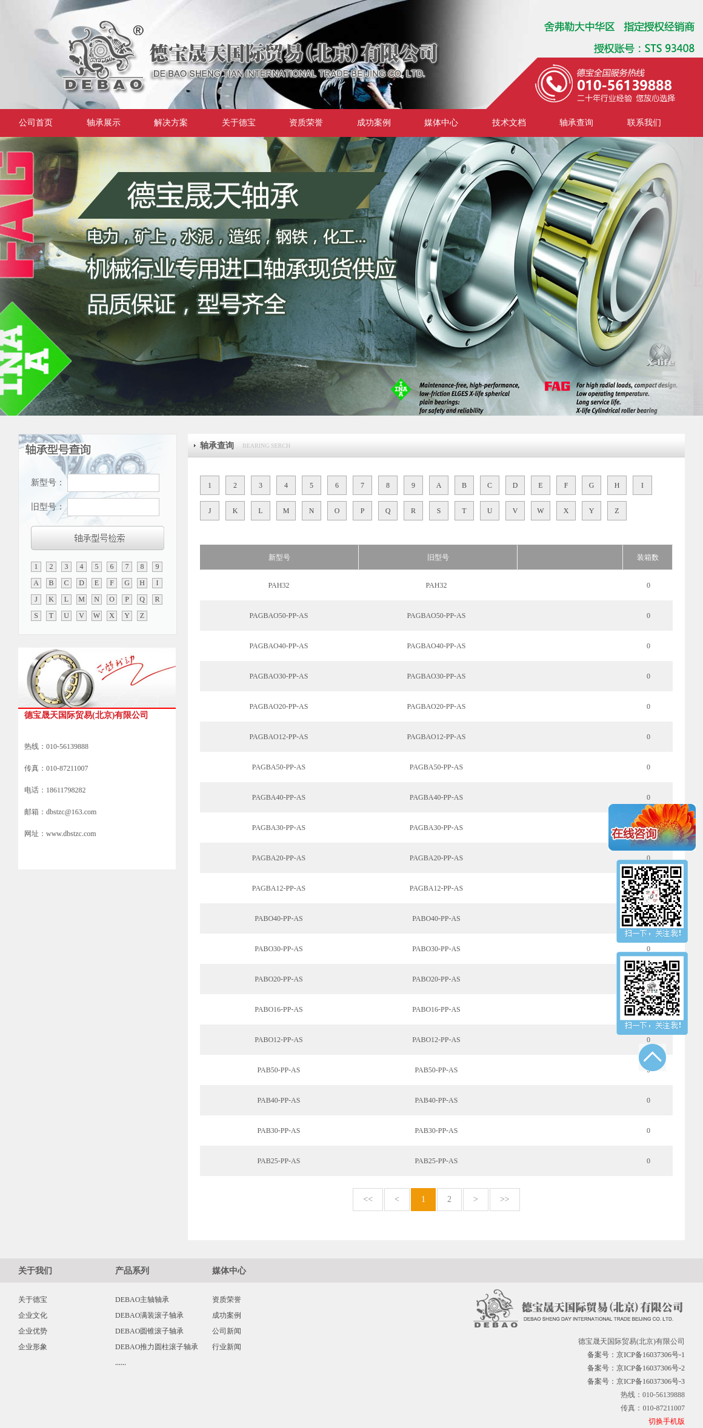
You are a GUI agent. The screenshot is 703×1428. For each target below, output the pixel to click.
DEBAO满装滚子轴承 (149, 1315)
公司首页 (36, 122)
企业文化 (32, 1315)
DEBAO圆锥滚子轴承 (149, 1331)
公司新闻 (226, 1331)
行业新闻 (226, 1347)
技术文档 (509, 122)
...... (120, 1362)
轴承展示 (104, 122)
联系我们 (644, 122)
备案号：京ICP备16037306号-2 (636, 1368)
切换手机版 (666, 1421)
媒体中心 (441, 122)
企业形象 (32, 1347)
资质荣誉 (306, 122)
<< (368, 1199)
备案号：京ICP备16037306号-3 (636, 1381)
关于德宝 (239, 122)
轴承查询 (576, 122)
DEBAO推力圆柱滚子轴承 (156, 1347)
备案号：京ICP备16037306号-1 (636, 1354)
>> (505, 1199)
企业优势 (32, 1331)
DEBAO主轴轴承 (142, 1299)
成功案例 (374, 122)
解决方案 (171, 122)
